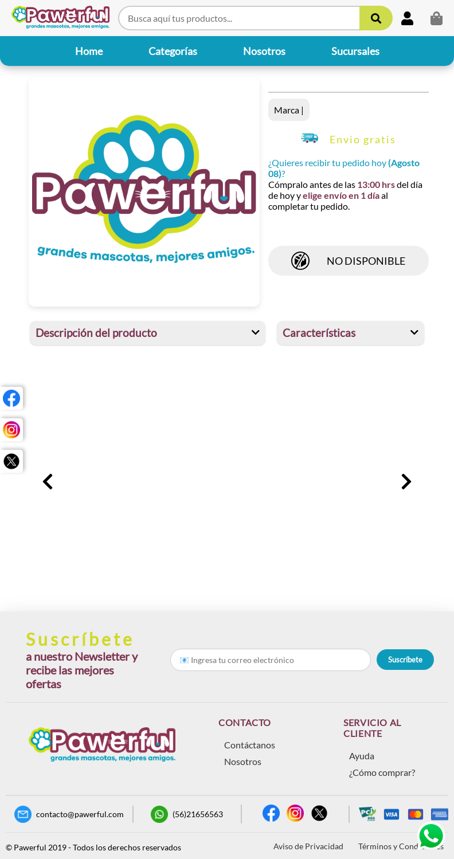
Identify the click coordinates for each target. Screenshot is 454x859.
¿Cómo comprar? (382, 772)
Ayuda (361, 755)
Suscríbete (405, 659)
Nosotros (242, 761)
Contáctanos (249, 744)
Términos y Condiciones (401, 846)
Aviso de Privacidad (308, 846)
